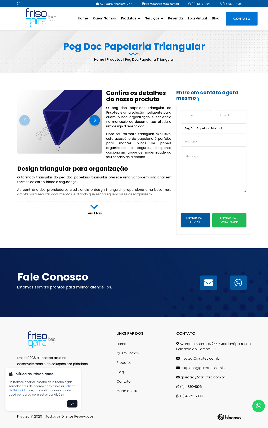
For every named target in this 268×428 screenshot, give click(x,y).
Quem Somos (104, 18)
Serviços (154, 18)
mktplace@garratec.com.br (201, 367)
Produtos (130, 18)
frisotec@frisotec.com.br (160, 4)
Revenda (175, 18)
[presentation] (212, 205)
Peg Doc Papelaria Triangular (149, 59)
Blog (215, 18)
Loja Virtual (197, 18)
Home (83, 18)
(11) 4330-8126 (199, 4)
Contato (241, 18)
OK (72, 403)
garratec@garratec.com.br (200, 377)
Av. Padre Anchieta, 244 (114, 4)
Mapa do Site (127, 390)
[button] (94, 120)
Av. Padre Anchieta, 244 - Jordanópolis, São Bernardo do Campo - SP (213, 346)
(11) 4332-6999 (231, 4)
